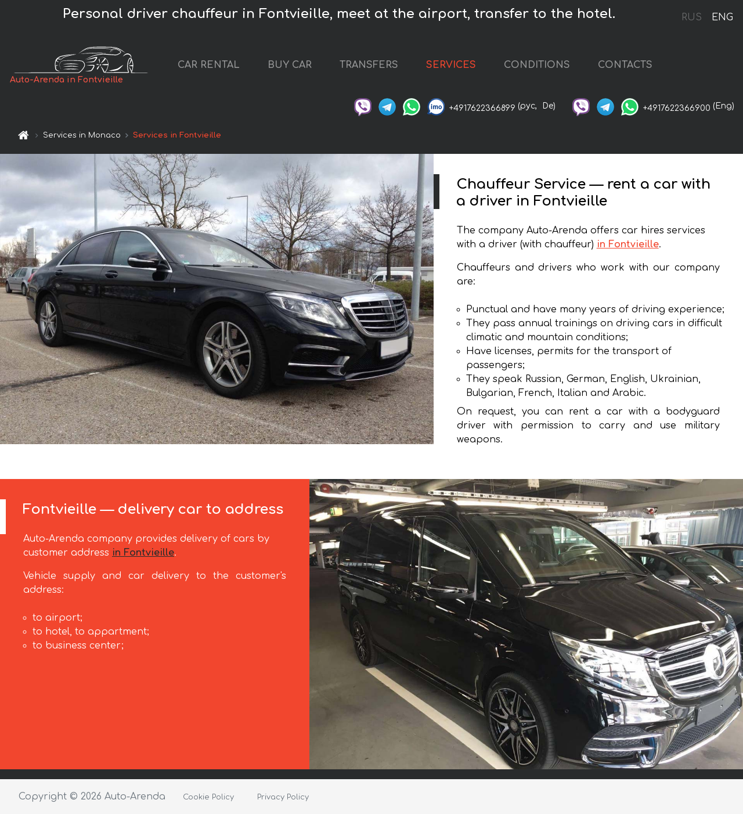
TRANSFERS (369, 65)
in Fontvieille (628, 244)
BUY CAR (290, 65)
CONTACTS (625, 65)
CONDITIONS (537, 65)
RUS (691, 17)
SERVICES (451, 65)
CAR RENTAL (209, 65)
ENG (722, 17)
